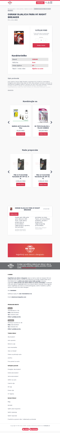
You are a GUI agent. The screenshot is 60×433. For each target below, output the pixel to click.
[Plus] (45, 40)
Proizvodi (40, 2)
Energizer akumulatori (14, 369)
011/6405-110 (14, 326)
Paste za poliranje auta (14, 354)
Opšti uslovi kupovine (14, 408)
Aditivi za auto (12, 379)
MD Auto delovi (11, 8)
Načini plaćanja (12, 412)
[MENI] (51, 3)
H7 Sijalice (11, 394)
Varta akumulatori (13, 376)
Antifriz (10, 358)
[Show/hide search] (46, 3)
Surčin (25, 429)
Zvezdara (34, 429)
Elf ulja (10, 386)
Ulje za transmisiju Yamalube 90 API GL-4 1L (43, 176)
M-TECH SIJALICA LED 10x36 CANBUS (43, 127)
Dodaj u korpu (41, 45)
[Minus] (37, 40)
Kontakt (10, 405)
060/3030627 (15, 324)
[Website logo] (10, 2)
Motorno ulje (11, 344)
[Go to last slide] (8, 122)
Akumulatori (11, 337)
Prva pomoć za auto (13, 361)
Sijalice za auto (28, 8)
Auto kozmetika (12, 347)
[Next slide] (51, 122)
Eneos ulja (11, 390)
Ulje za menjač (12, 351)
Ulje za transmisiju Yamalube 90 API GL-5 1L (20, 176)
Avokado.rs (47, 425)
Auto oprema (20, 8)
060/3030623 (15, 312)
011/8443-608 (14, 314)
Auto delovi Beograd (29, 268)
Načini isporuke (12, 415)
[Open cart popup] (48, 3)
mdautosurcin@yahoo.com (18, 297)
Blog (9, 401)
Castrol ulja (11, 383)
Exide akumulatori (13, 372)
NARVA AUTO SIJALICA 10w (20, 127)
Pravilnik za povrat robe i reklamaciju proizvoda (22, 419)
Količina (41, 37)
